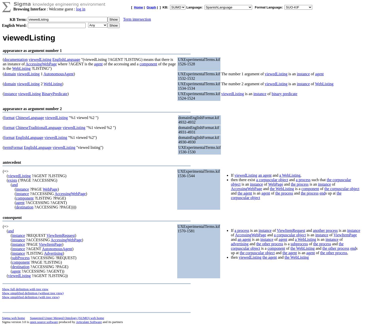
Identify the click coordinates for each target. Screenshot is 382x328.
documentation (16, 59)
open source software (44, 322)
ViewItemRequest (60, 235)
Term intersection (137, 19)
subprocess (299, 244)
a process (303, 180)
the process (300, 184)
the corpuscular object (341, 189)
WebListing (21, 68)
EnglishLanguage (66, 59)
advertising (239, 244)
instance (303, 74)
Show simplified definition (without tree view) (33, 293)
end (322, 193)
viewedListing (40, 59)
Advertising (53, 253)
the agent (245, 193)
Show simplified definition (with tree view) (30, 297)
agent (98, 64)
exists (12, 180)
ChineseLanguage (30, 118)
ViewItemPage (50, 244)
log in (80, 9)
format (9, 118)
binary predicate (284, 94)
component (148, 64)
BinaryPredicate (54, 94)
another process (325, 230)
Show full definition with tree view (25, 289)
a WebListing (289, 175)
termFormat (13, 147)
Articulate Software (89, 322)
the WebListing (282, 189)
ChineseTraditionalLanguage (39, 127)
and (15, 185)
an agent (265, 175)
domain (10, 74)
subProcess (21, 258)
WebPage (50, 189)
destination (24, 207)
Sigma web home (13, 318)
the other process (269, 244)
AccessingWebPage (41, 64)
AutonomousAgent (58, 74)
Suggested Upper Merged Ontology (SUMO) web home (67, 318)
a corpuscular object (272, 180)
